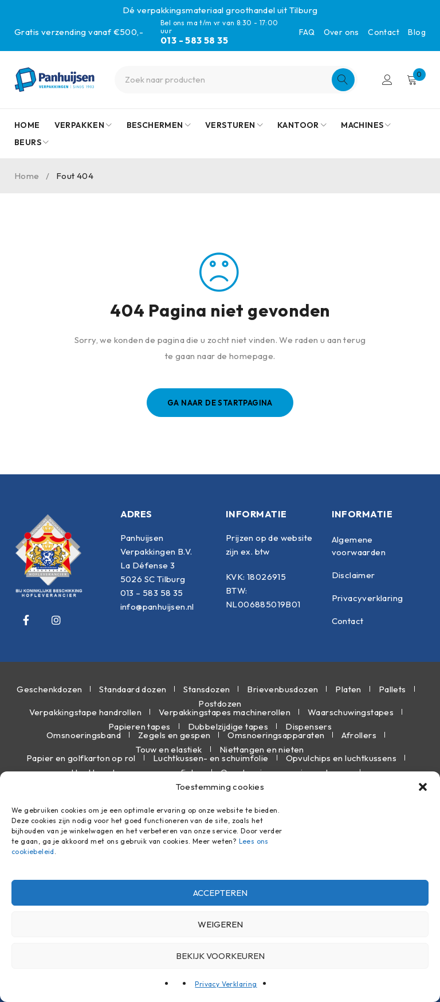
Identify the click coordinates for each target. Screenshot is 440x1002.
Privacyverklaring (367, 597)
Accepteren (220, 892)
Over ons (341, 32)
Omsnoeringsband (83, 735)
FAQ (307, 32)
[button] (423, 787)
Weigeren (220, 924)
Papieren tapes (139, 726)
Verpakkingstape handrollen (85, 712)
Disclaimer (353, 575)
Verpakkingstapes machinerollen (224, 712)
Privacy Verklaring (226, 984)
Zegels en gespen (174, 735)
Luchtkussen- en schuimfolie (211, 758)
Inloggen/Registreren (386, 79)
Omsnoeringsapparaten (275, 735)
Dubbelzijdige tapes (228, 726)
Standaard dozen (132, 689)
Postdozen (220, 703)
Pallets (392, 689)
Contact (383, 32)
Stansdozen (206, 689)
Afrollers (358, 735)
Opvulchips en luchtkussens (341, 758)
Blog (417, 32)
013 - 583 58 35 (194, 40)
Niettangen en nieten (261, 749)
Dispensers (308, 726)
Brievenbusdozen (282, 689)
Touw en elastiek (169, 749)
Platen (348, 689)
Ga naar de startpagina (220, 402)
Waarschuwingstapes (351, 712)
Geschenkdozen (49, 689)
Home (27, 175)
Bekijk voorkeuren (220, 955)
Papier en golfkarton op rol (81, 758)
